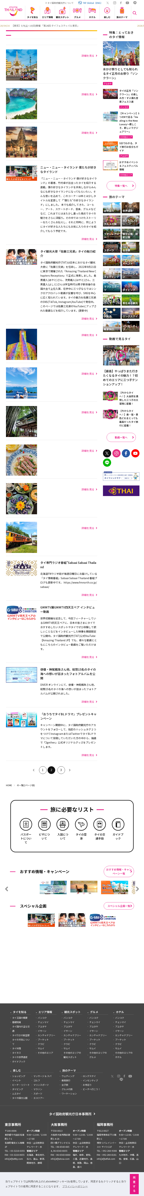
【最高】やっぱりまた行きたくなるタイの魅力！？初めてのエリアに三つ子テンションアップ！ (120, 377)
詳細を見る (88, 55)
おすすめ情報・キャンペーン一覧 (119, 871)
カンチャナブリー (46, 1035)
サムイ (41, 1048)
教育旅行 (66, 1080)
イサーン (42, 1031)
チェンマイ (43, 1022)
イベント (16, 1080)
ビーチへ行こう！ (91, 1089)
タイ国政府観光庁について (60, 2)
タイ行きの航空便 (21, 1035)
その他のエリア (45, 1052)
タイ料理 (16, 1048)
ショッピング (18, 1076)
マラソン (37, 1089)
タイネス (16, 1052)
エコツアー (38, 1098)
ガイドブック (18, 1061)
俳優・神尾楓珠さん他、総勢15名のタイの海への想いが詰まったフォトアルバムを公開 (68, 673)
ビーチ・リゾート (21, 1084)
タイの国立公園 (19, 1098)
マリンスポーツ (41, 1084)
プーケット (43, 1039)
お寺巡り (87, 1084)
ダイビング (17, 1089)
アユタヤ (42, 1026)
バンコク (42, 1017)
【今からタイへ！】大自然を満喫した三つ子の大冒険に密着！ (128, 398)
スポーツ (37, 1093)
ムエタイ (16, 1093)
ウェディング (68, 1076)
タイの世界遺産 (19, 1057)
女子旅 (65, 1084)
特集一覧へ (121, 186)
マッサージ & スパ (42, 1076)
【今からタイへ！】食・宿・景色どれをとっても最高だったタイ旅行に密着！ (128, 418)
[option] (69, 25)
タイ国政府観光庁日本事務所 (70, 1113)
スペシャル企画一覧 (119, 906)
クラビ (41, 1044)
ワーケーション (69, 1093)
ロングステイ (89, 1076)
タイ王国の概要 (19, 1017)
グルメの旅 (67, 1089)
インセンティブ (90, 1080)
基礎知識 (16, 1022)
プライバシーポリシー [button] (75, 1186)
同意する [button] (134, 1184)
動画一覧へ (121, 437)
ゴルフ (36, 1080)
